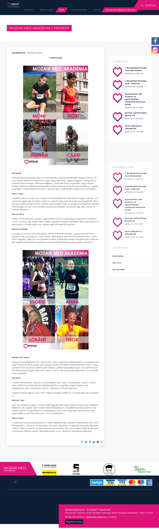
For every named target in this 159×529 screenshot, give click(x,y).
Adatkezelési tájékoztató (96, 517)
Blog (58, 10)
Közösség (24, 10)
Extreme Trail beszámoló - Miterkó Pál (136, 114)
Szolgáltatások (75, 10)
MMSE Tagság (42, 10)
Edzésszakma (118, 282)
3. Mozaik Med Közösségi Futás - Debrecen (135, 82)
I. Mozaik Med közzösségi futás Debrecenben (136, 69)
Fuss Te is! (116, 288)
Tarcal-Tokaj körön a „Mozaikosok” (133, 127)
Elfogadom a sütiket (74, 521)
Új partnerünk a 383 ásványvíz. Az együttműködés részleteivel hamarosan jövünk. (135, 99)
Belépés (93, 10)
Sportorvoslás (118, 295)
